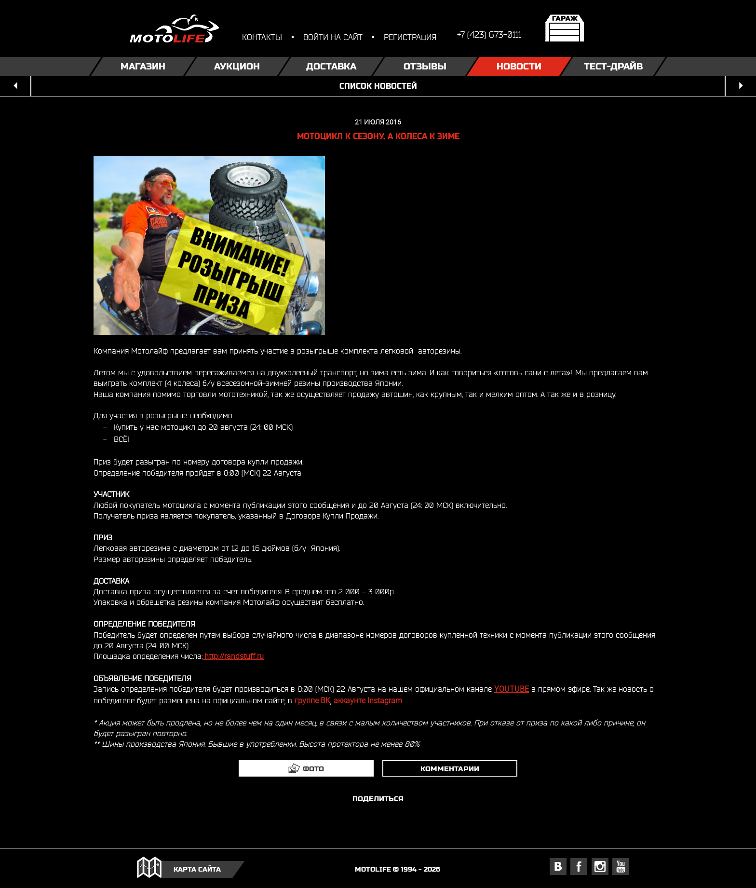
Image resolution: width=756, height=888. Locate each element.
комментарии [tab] (449, 769)
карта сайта (197, 869)
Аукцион (237, 66)
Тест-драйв (613, 66)
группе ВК (312, 700)
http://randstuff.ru (233, 656)
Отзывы (425, 66)
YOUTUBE (511, 689)
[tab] (306, 768)
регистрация (410, 36)
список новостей (378, 86)
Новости (519, 66)
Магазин (143, 66)
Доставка (331, 66)
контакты (262, 36)
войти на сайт (333, 36)
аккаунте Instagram (368, 700)
